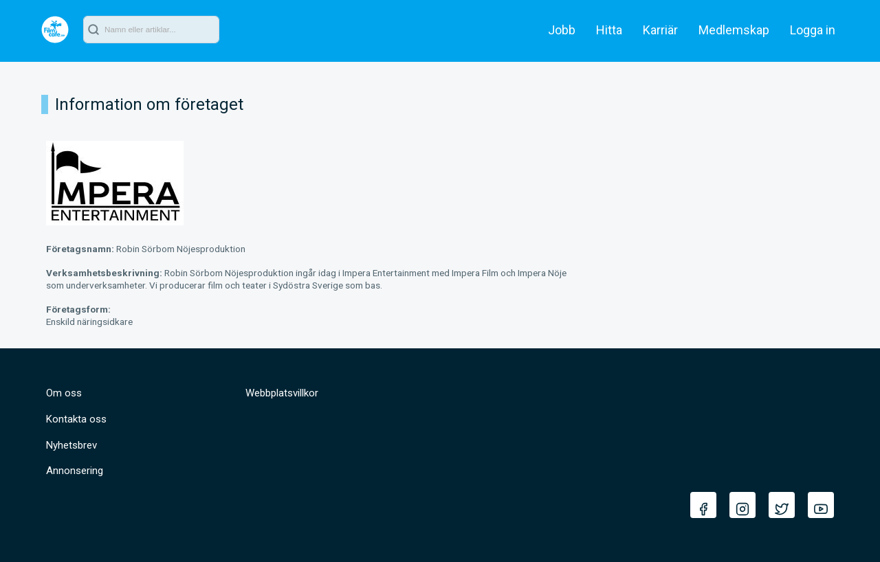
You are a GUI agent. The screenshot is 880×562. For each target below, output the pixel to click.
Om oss (64, 393)
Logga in (812, 30)
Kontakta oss (76, 419)
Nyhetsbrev (71, 445)
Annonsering (74, 470)
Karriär (660, 30)
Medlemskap (733, 30)
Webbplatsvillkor (281, 393)
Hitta (609, 30)
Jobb (561, 30)
